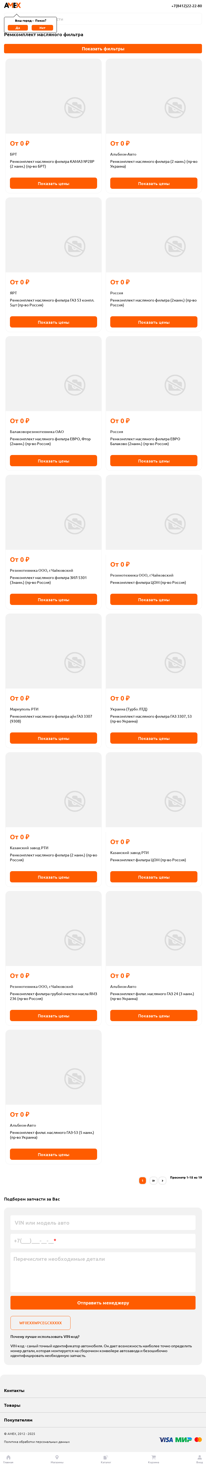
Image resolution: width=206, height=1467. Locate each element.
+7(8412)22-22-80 (186, 5)
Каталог (106, 1459)
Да (18, 27)
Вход (199, 1459)
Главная (8, 1459)
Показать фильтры (103, 48)
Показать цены (53, 183)
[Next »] (162, 1180)
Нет (42, 27)
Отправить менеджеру (103, 1303)
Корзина (153, 1459)
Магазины (57, 1459)
